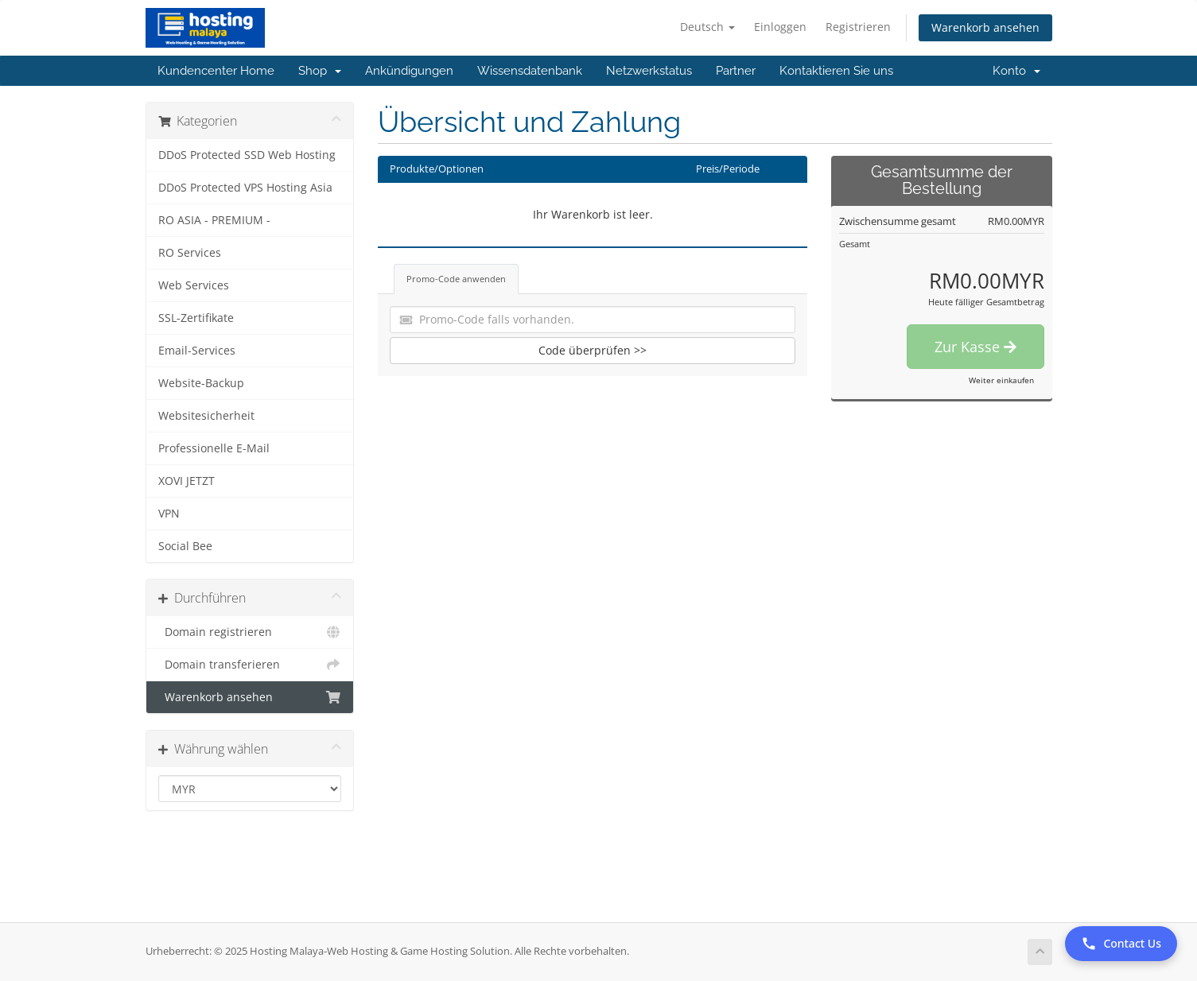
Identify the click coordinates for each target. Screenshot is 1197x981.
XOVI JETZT (186, 481)
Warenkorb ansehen (985, 27)
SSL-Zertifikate (196, 318)
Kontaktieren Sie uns (836, 71)
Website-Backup (201, 383)
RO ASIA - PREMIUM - (214, 220)
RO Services (189, 253)
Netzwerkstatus (649, 71)
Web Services (193, 285)
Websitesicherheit (206, 416)
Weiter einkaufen (1001, 380)
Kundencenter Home (215, 71)
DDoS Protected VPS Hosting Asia (245, 187)
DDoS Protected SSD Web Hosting (247, 155)
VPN (169, 513)
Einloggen (780, 26)
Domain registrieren (250, 632)
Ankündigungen (409, 71)
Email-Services (196, 350)
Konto (1016, 71)
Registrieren (858, 26)
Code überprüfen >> (592, 350)
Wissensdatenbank (529, 71)
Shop (319, 71)
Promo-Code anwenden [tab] (456, 279)
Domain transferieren (250, 664)
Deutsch (707, 26)
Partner (736, 71)
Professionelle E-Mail (214, 448)
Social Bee (185, 546)
